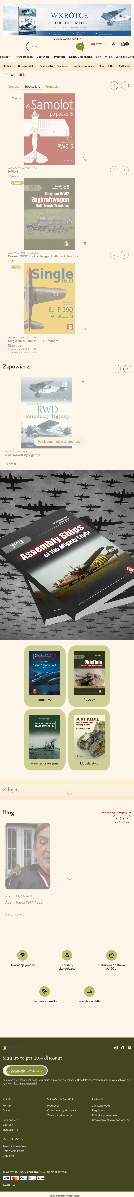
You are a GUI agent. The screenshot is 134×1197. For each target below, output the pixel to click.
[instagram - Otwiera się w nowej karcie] (116, 1048)
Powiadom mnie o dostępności (59, 441)
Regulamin (43, 1079)
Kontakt (7, 1105)
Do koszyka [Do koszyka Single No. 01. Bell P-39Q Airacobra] (85, 328)
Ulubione (8, 1155)
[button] (80, 46)
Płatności (53, 1105)
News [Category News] (9, 896)
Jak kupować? (101, 1105)
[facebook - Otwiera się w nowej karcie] (123, 1048)
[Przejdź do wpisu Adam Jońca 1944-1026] (27, 856)
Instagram (9, 1129)
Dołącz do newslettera (26, 1070)
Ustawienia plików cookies (109, 1120)
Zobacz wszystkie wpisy (115, 812)
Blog (5, 1115)
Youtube (8, 1124)
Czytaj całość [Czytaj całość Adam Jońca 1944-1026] (14, 914)
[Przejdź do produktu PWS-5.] (49, 129)
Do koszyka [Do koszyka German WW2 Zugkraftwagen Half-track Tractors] (85, 243)
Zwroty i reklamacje (59, 1115)
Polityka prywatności (105, 1115)
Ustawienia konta (13, 1151)
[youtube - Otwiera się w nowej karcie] (129, 1048)
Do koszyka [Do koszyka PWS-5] (85, 159)
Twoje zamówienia (14, 1146)
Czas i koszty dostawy (61, 1110)
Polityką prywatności (25, 1083)
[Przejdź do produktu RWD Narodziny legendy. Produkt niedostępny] (46, 412)
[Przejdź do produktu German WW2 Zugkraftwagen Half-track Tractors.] (49, 214)
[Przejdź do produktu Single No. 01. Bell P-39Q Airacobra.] (49, 298)
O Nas (6, 1110)
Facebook (9, 1120)
